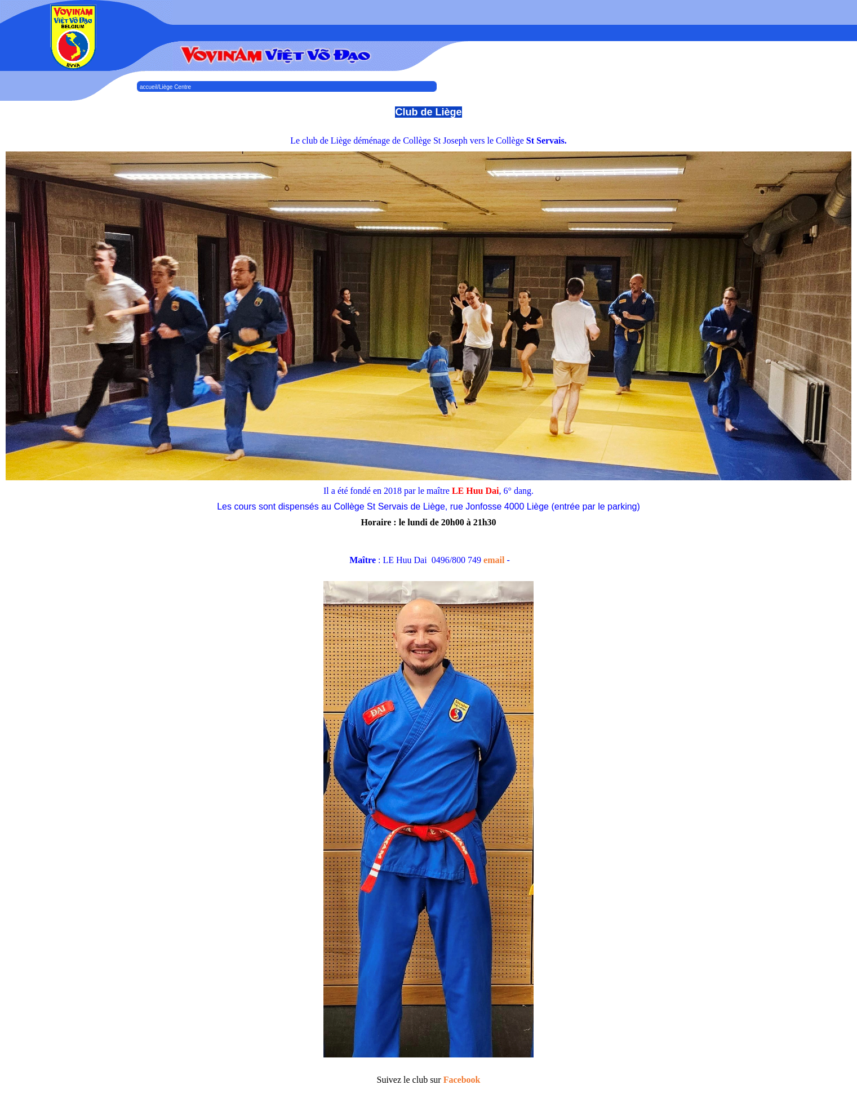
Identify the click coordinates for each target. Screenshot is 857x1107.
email (493, 560)
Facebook (462, 1079)
